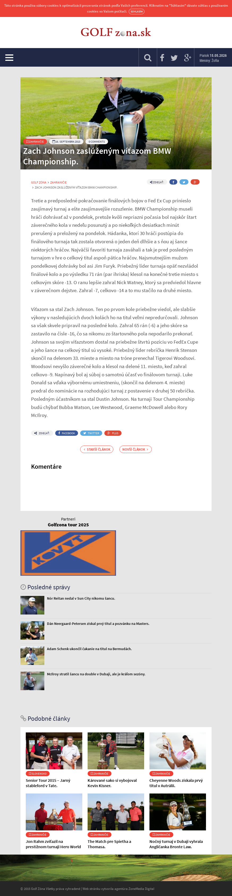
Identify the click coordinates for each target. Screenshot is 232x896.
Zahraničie (35, 141)
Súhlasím (137, 11)
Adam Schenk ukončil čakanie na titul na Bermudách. (89, 648)
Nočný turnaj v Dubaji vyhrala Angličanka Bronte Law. (176, 844)
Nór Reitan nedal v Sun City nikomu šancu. (81, 598)
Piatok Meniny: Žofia (213, 58)
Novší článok (135, 449)
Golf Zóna (38, 182)
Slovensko (37, 773)
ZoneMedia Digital (141, 888)
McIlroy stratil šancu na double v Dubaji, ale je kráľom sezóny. (96, 674)
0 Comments (97, 141)
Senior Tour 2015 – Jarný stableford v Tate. (48, 783)
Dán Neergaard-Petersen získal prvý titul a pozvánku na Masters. (98, 623)
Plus (113, 433)
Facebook (66, 433)
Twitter (91, 433)
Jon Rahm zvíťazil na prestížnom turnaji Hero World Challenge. (53, 847)
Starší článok (97, 449)
